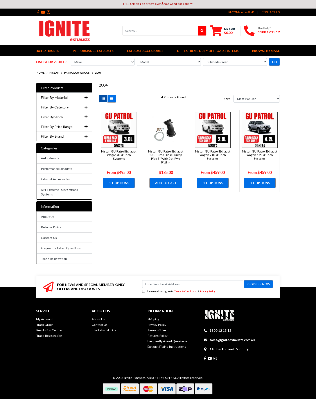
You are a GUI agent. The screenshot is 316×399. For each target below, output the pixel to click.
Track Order (44, 324)
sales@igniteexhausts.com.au (232, 340)
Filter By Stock (64, 117)
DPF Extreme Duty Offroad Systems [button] (208, 51)
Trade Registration (54, 259)
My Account (44, 319)
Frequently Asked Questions (61, 248)
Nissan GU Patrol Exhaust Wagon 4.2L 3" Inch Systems (259, 155)
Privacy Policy (207, 291)
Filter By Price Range (64, 126)
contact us (271, 12)
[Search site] (202, 31)
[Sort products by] (256, 99)
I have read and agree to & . (179, 291)
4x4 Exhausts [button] (47, 51)
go (274, 62)
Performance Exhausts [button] (93, 51)
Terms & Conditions (185, 291)
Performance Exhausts (56, 168)
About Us (47, 216)
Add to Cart (166, 183)
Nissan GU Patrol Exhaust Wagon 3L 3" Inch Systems (118, 155)
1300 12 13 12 (269, 32)
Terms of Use (156, 330)
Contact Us (49, 237)
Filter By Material (64, 97)
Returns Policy (51, 227)
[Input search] (160, 31)
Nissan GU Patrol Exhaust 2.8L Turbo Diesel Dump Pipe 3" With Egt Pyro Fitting (165, 156)
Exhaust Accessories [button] (145, 51)
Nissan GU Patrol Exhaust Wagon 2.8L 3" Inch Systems (212, 155)
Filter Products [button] (52, 88)
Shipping (153, 319)
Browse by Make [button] (266, 51)
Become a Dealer (241, 12)
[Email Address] (192, 284)
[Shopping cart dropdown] (223, 30)
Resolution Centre (49, 330)
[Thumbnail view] (103, 99)
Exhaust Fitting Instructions (166, 346)
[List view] (111, 99)
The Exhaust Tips (104, 330)
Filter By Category (64, 107)
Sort (227, 99)
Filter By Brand (64, 136)
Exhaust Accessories (55, 179)
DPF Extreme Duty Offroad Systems (59, 192)
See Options (119, 183)
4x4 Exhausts (50, 158)
